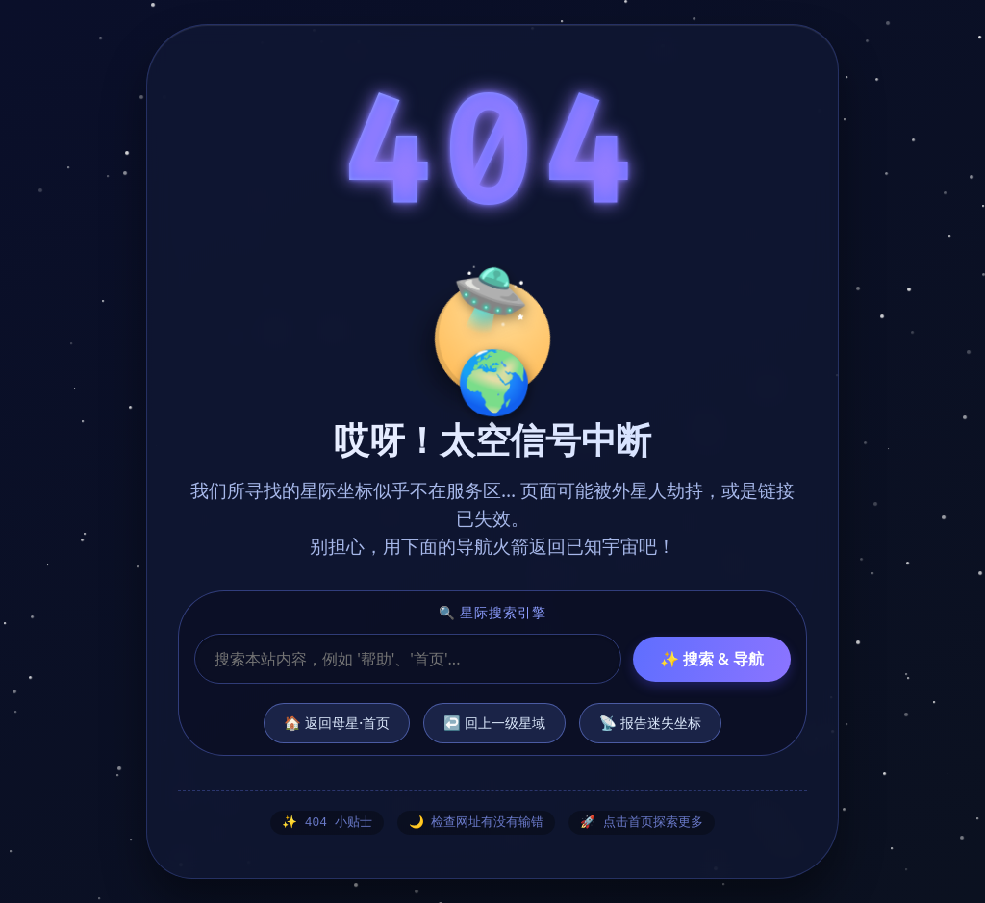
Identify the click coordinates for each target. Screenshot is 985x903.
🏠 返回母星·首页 (337, 722)
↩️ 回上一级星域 (494, 722)
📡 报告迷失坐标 (650, 722)
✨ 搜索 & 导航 (712, 657)
